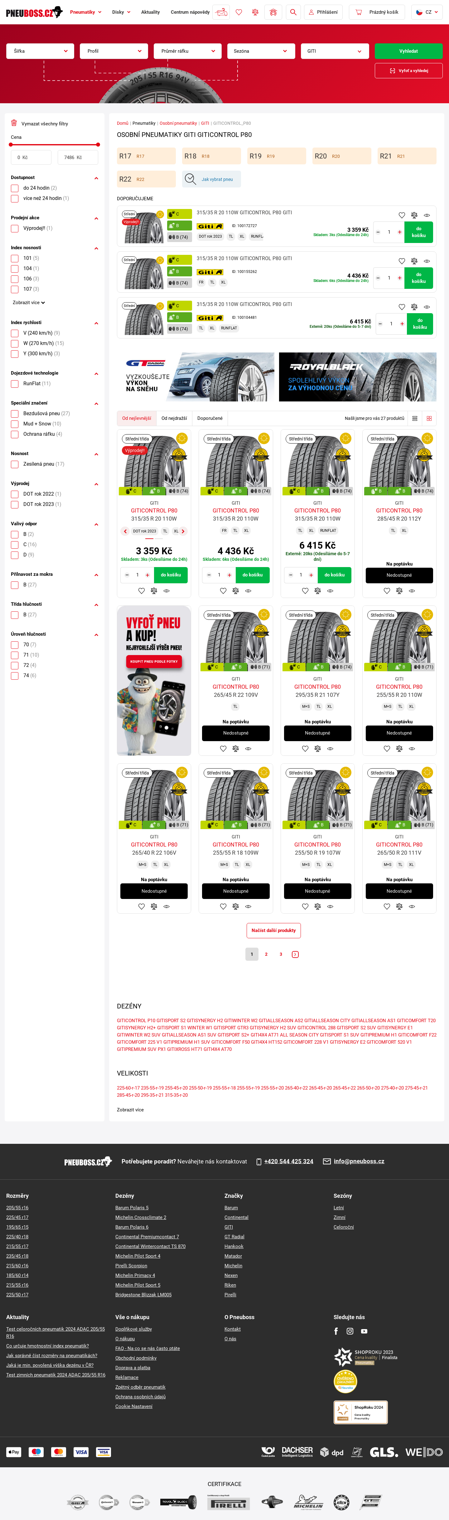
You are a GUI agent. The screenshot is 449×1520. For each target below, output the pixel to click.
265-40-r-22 (296, 1089)
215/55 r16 (17, 1285)
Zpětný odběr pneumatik (140, 1387)
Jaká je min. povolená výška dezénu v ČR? (50, 1365)
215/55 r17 (17, 1246)
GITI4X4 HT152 (266, 1043)
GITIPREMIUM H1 (378, 1036)
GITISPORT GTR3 (231, 1029)
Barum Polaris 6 (131, 1227)
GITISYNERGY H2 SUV (273, 1029)
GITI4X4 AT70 (218, 1050)
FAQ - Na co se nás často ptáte (147, 1348)
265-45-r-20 (320, 1089)
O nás (230, 1339)
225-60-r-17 (128, 1089)
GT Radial (234, 1237)
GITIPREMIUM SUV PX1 (141, 1050)
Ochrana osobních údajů (140, 1397)
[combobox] (40, 51)
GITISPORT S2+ (233, 1036)
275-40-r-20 (392, 1089)
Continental (236, 1217)
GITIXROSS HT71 (184, 1050)
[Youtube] (364, 1331)
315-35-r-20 (176, 1096)
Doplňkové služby (133, 1329)
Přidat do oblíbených (402, 215)
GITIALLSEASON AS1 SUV (189, 1036)
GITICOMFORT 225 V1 (139, 1043)
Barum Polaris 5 (131, 1208)
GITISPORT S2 (171, 1021)
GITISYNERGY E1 (395, 1029)
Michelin (233, 1266)
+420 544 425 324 (288, 1161)
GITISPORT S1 (171, 1029)
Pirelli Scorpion (131, 1266)
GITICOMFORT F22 (417, 1036)
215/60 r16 (17, 1266)
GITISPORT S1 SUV (339, 1036)
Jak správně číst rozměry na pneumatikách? (51, 1355)
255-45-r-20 (176, 1089)
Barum (231, 1208)
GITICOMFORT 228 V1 (306, 1043)
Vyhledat (408, 51)
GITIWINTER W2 (241, 1021)
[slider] (11, 145)
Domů (122, 123)
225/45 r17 (17, 1217)
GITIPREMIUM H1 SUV (186, 1043)
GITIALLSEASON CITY (327, 1021)
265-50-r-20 (368, 1089)
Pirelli (230, 1295)
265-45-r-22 (344, 1089)
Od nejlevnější (136, 418)
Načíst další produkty (274, 930)
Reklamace (126, 1377)
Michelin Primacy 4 (135, 1275)
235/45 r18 (17, 1256)
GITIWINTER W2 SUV (139, 1036)
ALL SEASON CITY (299, 1036)
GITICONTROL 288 (316, 1029)
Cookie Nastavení (133, 1406)
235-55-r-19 (152, 1089)
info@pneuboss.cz (359, 1161)
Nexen (231, 1275)
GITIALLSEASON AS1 (373, 1021)
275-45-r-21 (416, 1089)
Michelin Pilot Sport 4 (137, 1256)
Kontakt (232, 1329)
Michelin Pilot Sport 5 (137, 1285)
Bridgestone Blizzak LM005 (143, 1295)
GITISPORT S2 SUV (356, 1029)
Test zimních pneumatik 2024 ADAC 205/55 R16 (55, 1375)
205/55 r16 (17, 1208)
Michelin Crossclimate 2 (140, 1217)
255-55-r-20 (272, 1089)
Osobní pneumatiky (178, 123)
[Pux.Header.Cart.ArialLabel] (377, 12)
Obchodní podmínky (136, 1358)
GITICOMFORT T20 (416, 1021)
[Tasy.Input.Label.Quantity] (389, 230)
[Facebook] (336, 1331)
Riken (230, 1285)
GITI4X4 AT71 (265, 1036)
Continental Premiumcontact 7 (147, 1237)
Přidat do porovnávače (414, 215)
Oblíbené (238, 12)
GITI (205, 123)
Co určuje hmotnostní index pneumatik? (47, 1346)
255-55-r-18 (224, 1089)
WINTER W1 (199, 1029)
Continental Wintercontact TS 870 (150, 1246)
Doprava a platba (132, 1368)
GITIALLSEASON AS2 (281, 1021)
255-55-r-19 (248, 1089)
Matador (233, 1256)
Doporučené (210, 418)
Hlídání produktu (427, 215)
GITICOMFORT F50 (230, 1043)
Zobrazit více (26, 302)
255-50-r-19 (200, 1089)
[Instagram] (350, 1331)
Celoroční (344, 1227)
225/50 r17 (17, 1295)
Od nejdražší (174, 418)
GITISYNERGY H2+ (136, 1029)
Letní (339, 1208)
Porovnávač (255, 12)
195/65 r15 (17, 1227)
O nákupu (125, 1339)
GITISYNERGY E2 (347, 1043)
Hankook (234, 1246)
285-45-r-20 (128, 1096)
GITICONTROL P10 (136, 1021)
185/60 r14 (17, 1275)
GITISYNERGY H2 (205, 1021)
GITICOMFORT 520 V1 (389, 1043)
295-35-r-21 (152, 1096)
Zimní (339, 1217)
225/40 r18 (17, 1237)
